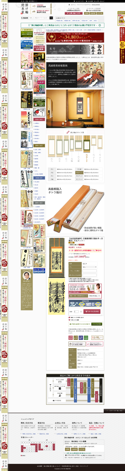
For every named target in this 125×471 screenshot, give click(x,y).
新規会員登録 (96, 4)
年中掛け (37, 129)
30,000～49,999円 (39, 216)
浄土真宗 (37, 182)
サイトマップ (84, 466)
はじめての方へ (80, 1)
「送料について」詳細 (79, 434)
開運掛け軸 (67, 20)
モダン (36, 171)
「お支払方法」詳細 (61, 434)
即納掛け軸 (59, 20)
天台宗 (36, 194)
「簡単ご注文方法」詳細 (28, 434)
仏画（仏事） (38, 149)
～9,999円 (37, 206)
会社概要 (90, 1)
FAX (87, 13)
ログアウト (88, 4)
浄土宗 (36, 185)
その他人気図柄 (39, 174)
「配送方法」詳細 (43, 434)
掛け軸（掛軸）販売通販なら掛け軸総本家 (56, 30)
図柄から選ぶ (71, 30)
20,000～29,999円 (39, 213)
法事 (90, 20)
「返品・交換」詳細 (95, 434)
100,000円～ (38, 222)
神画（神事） (38, 152)
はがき (93, 13)
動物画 (36, 165)
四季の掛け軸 (75, 20)
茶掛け (36, 141)
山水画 (36, 155)
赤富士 (95, 20)
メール (100, 13)
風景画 (36, 158)
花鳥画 (36, 161)
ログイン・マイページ (77, 4)
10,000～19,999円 (39, 210)
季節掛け (37, 132)
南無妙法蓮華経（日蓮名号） (95, 30)
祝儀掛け (37, 135)
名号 (85, 30)
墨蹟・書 (37, 168)
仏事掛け (37, 123)
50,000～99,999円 (39, 219)
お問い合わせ (100, 1)
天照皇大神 (84, 20)
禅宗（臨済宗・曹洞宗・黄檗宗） (40, 198)
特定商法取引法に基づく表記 (70, 466)
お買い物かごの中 (74, 13)
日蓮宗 (36, 191)
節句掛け (37, 138)
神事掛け (37, 126)
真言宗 (36, 188)
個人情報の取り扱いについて (52, 466)
